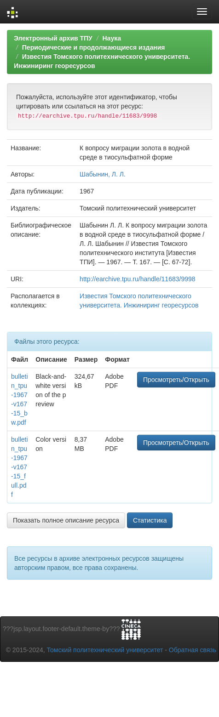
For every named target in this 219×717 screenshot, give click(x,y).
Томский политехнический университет (105, 650)
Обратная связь (192, 650)
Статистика (150, 520)
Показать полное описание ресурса (66, 520)
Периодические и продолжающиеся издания (93, 47)
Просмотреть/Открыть (176, 379)
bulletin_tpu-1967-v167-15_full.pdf (19, 467)
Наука (111, 38)
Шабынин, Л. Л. (103, 174)
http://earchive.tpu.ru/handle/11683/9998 (137, 279)
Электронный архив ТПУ (53, 38)
